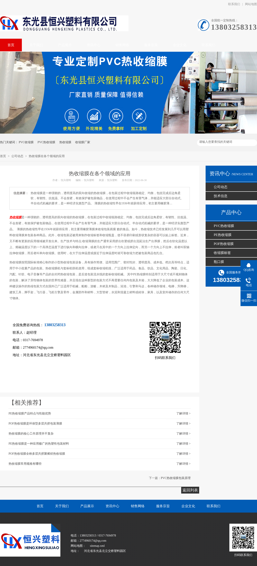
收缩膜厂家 (82, 142)
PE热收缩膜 (223, 235)
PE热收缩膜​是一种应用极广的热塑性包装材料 (39, 443)
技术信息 (220, 196)
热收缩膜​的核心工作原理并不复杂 (31, 433)
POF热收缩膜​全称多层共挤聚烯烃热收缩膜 (37, 453)
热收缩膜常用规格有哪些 (25, 463)
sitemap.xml (97, 545)
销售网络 (138, 506)
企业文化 (188, 506)
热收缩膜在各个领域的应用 (47, 156)
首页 (3, 156)
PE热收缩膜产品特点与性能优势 (30, 413)
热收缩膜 (65, 142)
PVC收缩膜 (26, 142)
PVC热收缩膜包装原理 (176, 478)
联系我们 (234, 4)
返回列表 (190, 490)
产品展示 (87, 506)
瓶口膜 (219, 262)
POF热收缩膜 (224, 244)
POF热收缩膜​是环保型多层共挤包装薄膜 (35, 423)
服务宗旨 (163, 506)
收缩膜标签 (222, 253)
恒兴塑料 (66, 180)
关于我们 (62, 506)
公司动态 (17, 156)
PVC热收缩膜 (46, 142)
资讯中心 (112, 506)
